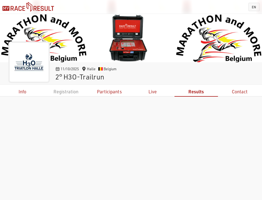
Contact (240, 91)
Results (196, 91)
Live (152, 91)
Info (22, 91)
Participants (109, 91)
